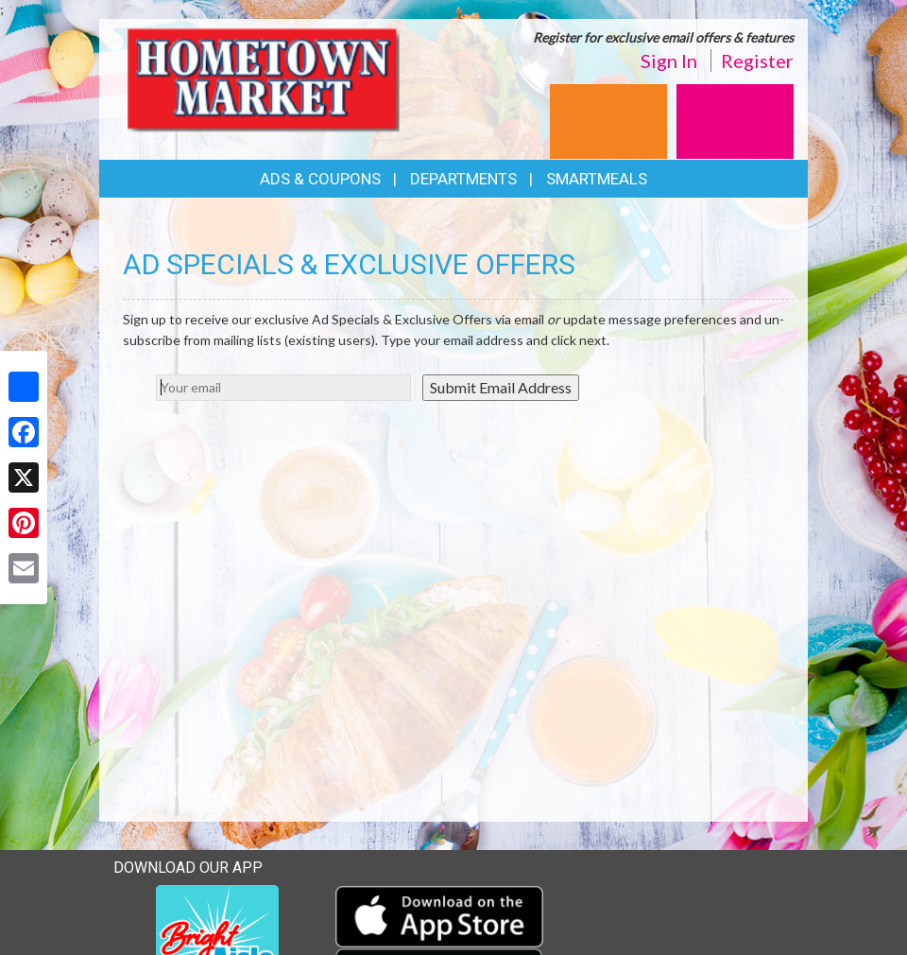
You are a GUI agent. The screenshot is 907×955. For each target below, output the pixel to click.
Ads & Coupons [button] (320, 178)
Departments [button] (463, 178)
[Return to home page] (267, 81)
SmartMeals (596, 178)
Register (757, 60)
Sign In (669, 60)
